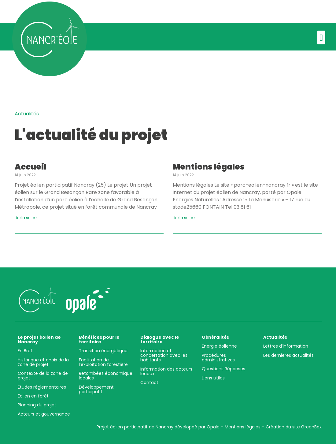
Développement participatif (96, 389)
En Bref (25, 351)
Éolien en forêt (33, 396)
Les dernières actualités (288, 355)
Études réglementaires (42, 387)
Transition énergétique (103, 351)
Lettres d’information (285, 346)
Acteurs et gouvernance (44, 414)
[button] (321, 37)
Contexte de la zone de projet (43, 375)
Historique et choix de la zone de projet (43, 362)
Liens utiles (213, 378)
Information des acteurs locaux (166, 371)
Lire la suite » (26, 217)
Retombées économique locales (105, 375)
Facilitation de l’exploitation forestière (103, 362)
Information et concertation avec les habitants (163, 355)
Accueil (30, 166)
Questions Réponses (223, 369)
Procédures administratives (218, 357)
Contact (149, 382)
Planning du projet (37, 405)
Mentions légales (209, 166)
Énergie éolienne (219, 346)
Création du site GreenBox (294, 427)
